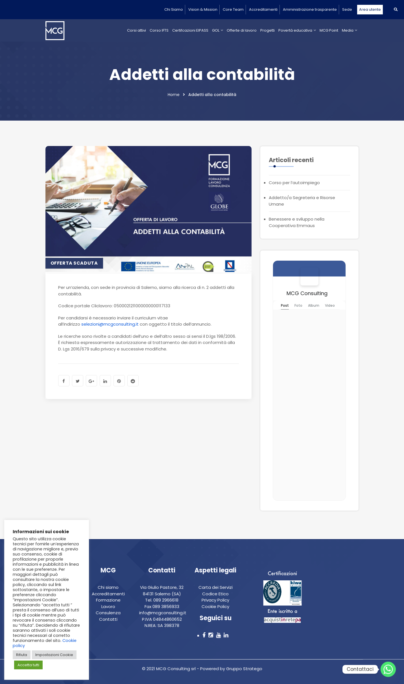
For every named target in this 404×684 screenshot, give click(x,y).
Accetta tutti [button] (28, 665)
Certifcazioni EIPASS (190, 30)
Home (174, 94)
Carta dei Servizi (215, 587)
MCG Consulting (307, 293)
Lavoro (108, 606)
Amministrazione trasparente (310, 9)
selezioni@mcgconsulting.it (110, 324)
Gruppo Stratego (243, 669)
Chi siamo (108, 587)
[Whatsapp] (388, 669)
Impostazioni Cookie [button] (54, 654)
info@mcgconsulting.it (162, 613)
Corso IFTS (159, 30)
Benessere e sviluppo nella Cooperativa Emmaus (296, 222)
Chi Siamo (173, 9)
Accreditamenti (263, 9)
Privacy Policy (215, 600)
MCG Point (329, 30)
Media (347, 30)
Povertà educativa (295, 30)
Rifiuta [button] (21, 654)
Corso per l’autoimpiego (294, 183)
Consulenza (108, 613)
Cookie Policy (215, 606)
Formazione (108, 600)
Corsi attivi (136, 30)
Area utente (370, 9)
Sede (347, 9)
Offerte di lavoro (242, 30)
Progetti (267, 30)
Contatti (108, 619)
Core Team (233, 9)
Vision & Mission (202, 9)
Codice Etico (215, 594)
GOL (215, 30)
